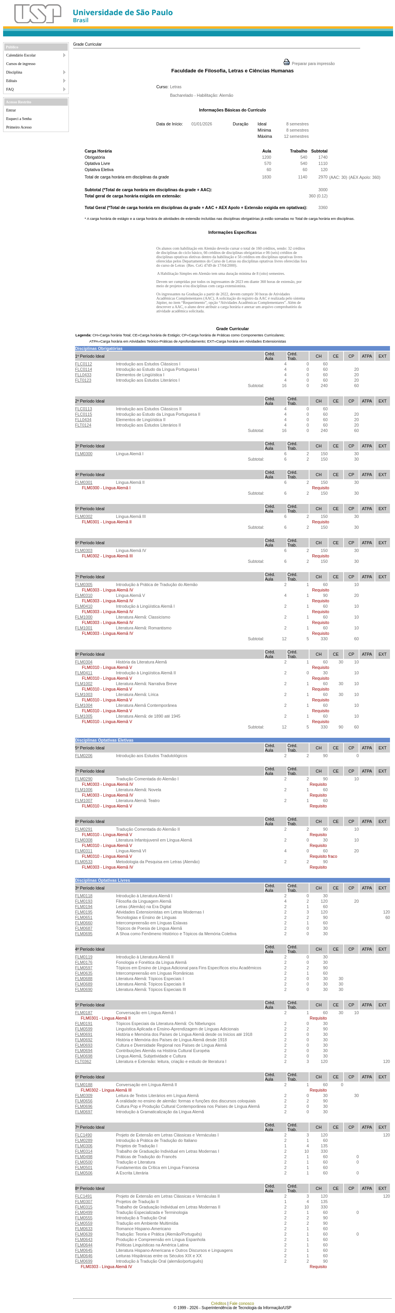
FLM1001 (83, 628)
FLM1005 (83, 716)
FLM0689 (83, 984)
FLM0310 (83, 595)
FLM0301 (83, 482)
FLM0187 (83, 1012)
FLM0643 (83, 1239)
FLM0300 (83, 453)
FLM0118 (83, 895)
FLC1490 (83, 1135)
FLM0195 (83, 912)
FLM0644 (83, 1245)
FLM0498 (83, 1156)
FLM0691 (83, 1034)
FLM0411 (83, 672)
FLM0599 (83, 1029)
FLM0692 (83, 1039)
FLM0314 (83, 1151)
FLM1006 (83, 789)
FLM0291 (83, 829)
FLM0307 (83, 1201)
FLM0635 (83, 973)
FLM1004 (83, 705)
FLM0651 (83, 917)
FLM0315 (83, 1207)
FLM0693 (83, 1045)
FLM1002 (83, 683)
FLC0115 (83, 414)
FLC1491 (83, 1196)
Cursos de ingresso (21, 64)
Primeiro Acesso (19, 127)
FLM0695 (83, 933)
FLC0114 (83, 369)
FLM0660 (83, 922)
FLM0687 (83, 928)
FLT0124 (83, 425)
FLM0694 (83, 1050)
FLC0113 (83, 408)
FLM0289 (83, 1140)
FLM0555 (83, 1217)
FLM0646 (83, 1255)
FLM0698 (83, 1056)
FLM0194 (83, 906)
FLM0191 (83, 1023)
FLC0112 (83, 364)
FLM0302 (83, 516)
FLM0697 (83, 1111)
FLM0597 (83, 967)
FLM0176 (83, 962)
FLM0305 (83, 584)
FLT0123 (83, 380)
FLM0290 (83, 778)
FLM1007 (83, 800)
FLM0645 (83, 1250)
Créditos (218, 1303)
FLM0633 (83, 1228)
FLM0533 (83, 861)
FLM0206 (83, 755)
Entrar (11, 110)
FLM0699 (83, 1261)
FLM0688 (83, 978)
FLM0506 (83, 1173)
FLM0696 (83, 1106)
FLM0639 (83, 1234)
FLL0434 (83, 419)
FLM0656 (83, 1101)
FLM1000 (83, 617)
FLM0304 (83, 662)
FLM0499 (83, 1212)
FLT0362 (83, 1061)
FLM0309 (83, 1095)
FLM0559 (83, 1223)
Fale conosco (241, 1303)
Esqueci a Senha (19, 119)
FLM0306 (83, 1145)
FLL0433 (83, 374)
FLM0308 (83, 840)
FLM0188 (83, 1084)
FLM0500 (83, 1162)
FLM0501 (83, 1167)
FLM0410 (83, 606)
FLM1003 (83, 694)
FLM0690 (83, 989)
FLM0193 (83, 901)
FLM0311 (83, 850)
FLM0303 (83, 550)
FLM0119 (83, 957)
